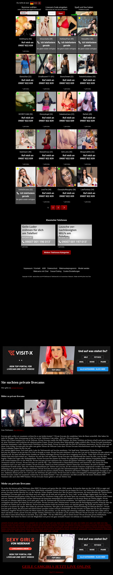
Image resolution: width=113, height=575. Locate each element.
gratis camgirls (19, 523)
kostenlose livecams (8, 527)
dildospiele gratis (45, 531)
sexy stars (89, 523)
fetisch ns (88, 527)
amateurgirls (83, 529)
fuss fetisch (39, 529)
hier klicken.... (19, 430)
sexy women (65, 523)
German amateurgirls (95, 529)
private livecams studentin (28, 525)
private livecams (17, 388)
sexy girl (50, 523)
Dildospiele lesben (8, 531)
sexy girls (42, 523)
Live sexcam (74, 527)
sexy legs (104, 523)
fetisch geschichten (99, 527)
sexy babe (97, 523)
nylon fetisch (11, 529)
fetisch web (74, 529)
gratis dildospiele (33, 531)
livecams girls (58, 527)
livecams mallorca (104, 525)
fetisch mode (30, 529)
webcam (55, 531)
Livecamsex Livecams (89, 525)
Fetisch (82, 527)
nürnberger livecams (33, 527)
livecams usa (62, 525)
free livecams (21, 527)
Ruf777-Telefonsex (56, 572)
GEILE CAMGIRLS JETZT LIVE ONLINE (56, 567)
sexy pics (74, 523)
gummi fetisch (49, 529)
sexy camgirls (30, 523)
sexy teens (57, 523)
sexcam (66, 527)
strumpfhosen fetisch (62, 529)
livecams (4, 525)
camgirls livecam (7, 523)
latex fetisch (20, 529)
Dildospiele (108, 529)
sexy (37, 523)
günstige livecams (74, 525)
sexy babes (81, 523)
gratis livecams (13, 525)
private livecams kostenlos (48, 525)
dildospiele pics (20, 531)
